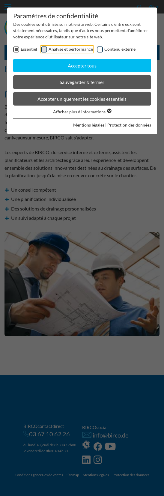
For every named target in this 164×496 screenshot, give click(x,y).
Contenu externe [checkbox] (120, 49)
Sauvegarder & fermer (82, 82)
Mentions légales (88, 124)
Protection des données (129, 124)
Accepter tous (82, 65)
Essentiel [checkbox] (29, 49)
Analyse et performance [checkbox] (71, 49)
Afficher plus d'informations (82, 111)
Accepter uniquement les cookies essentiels (82, 99)
